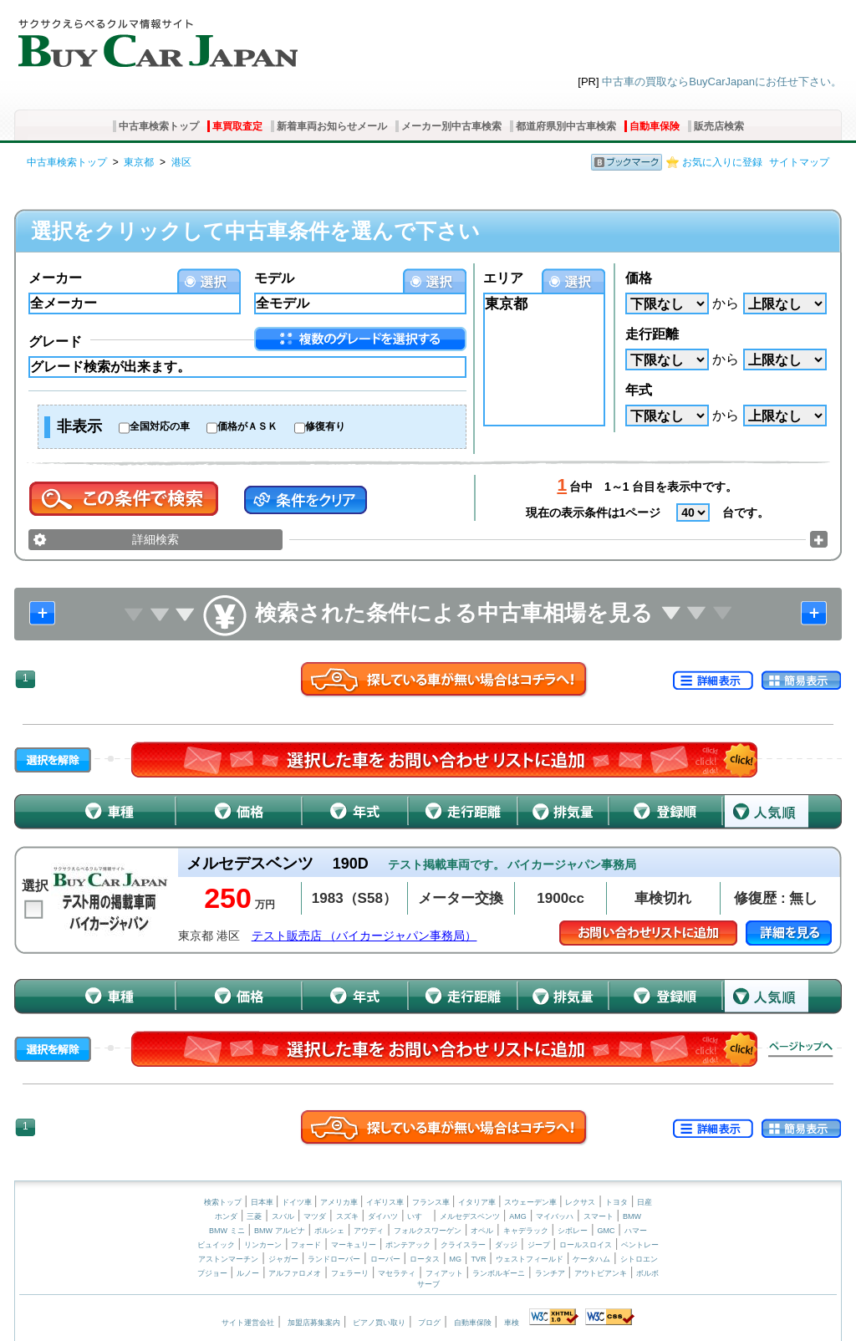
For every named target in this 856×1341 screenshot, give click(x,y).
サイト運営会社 (248, 1322)
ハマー (635, 1230)
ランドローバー (334, 1259)
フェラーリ (350, 1273)
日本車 (263, 1202)
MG (455, 1259)
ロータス (425, 1259)
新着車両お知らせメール (332, 126)
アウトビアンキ (600, 1273)
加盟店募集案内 (314, 1322)
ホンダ (226, 1216)
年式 (638, 390)
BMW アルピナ (279, 1230)
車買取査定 (237, 126)
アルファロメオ (294, 1273)
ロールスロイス (585, 1245)
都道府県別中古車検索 (566, 126)
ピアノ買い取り (379, 1322)
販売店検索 (719, 126)
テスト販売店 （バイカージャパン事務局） (364, 936)
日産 (644, 1202)
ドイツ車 (298, 1202)
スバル (283, 1216)
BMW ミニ (227, 1230)
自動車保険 (654, 126)
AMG (518, 1216)
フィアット (444, 1273)
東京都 (139, 162)
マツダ (314, 1216)
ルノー (248, 1273)
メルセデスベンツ (470, 1216)
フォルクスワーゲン (427, 1230)
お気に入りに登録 (722, 162)
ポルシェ (329, 1230)
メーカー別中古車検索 (451, 126)
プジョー (212, 1273)
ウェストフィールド (529, 1259)
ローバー (385, 1259)
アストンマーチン (228, 1259)
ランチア (550, 1273)
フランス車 (432, 1202)
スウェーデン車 (531, 1202)
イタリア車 (478, 1202)
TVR (478, 1259)
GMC (605, 1230)
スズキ (347, 1216)
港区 (181, 162)
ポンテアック (408, 1245)
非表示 (79, 426)
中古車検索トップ (159, 126)
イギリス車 (386, 1202)
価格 (638, 278)
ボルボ (647, 1273)
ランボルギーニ (498, 1273)
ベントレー (640, 1245)
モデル (274, 278)
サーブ (428, 1284)
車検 (511, 1322)
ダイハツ (383, 1216)
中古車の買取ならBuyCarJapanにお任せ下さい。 (722, 81)
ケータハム (591, 1259)
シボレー (573, 1230)
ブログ (429, 1322)
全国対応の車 (160, 426)
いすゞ (418, 1216)
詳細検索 (155, 539)
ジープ (538, 1245)
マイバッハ (554, 1216)
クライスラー (463, 1245)
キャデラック (525, 1230)
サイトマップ (799, 162)
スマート (598, 1216)
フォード (306, 1245)
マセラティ (396, 1273)
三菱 (254, 1216)
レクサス (580, 1202)
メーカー (55, 278)
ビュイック (216, 1245)
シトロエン (639, 1259)
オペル (482, 1230)
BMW (632, 1216)
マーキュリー (353, 1245)
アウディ (369, 1230)
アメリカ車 (340, 1202)
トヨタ (616, 1202)
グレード (55, 341)
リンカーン (263, 1245)
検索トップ (223, 1202)
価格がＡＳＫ (247, 426)
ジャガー (283, 1259)
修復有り (325, 426)
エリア (503, 278)
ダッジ (506, 1245)
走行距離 (652, 334)
